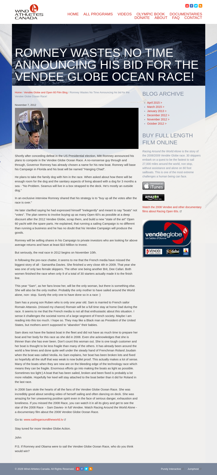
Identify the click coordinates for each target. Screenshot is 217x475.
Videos (125, 14)
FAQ (176, 18)
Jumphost (195, 468)
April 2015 (153, 102)
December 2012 (157, 115)
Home (73, 14)
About (161, 18)
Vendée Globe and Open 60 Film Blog (46, 92)
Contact (193, 18)
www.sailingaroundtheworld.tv (45, 419)
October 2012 (155, 123)
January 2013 (155, 111)
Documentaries (186, 14)
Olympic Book (150, 14)
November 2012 (157, 119)
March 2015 (154, 106)
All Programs (98, 14)
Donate (142, 18)
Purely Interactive (173, 468)
